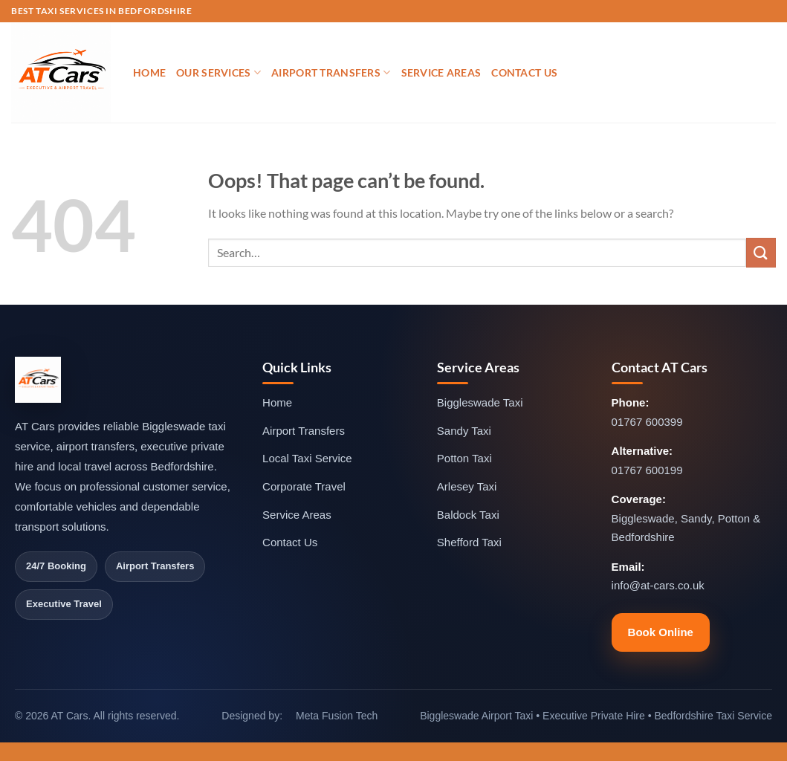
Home (149, 72)
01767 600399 (647, 421)
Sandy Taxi (464, 430)
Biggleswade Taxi (480, 402)
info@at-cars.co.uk (658, 585)
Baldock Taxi (468, 514)
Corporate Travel (304, 486)
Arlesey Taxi (467, 486)
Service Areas (441, 72)
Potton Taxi (464, 458)
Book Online (660, 632)
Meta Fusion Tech (337, 716)
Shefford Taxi (469, 542)
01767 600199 (647, 470)
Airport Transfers (330, 72)
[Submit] (761, 252)
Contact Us (524, 72)
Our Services (218, 72)
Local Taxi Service (307, 458)
